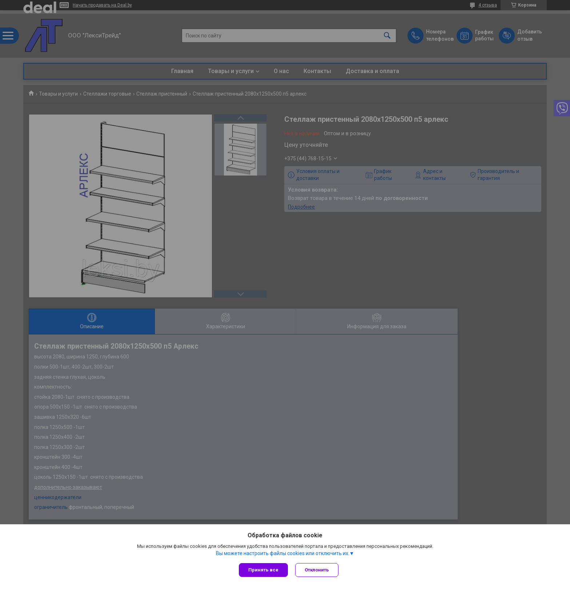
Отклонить (317, 570)
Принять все (263, 570)
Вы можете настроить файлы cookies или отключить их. (282, 553)
